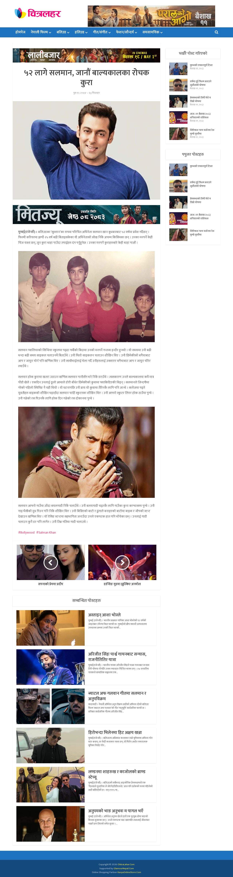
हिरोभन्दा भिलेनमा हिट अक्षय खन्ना (115, 732)
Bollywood (27, 532)
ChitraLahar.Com (126, 864)
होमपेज (20, 32)
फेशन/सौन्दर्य (125, 32)
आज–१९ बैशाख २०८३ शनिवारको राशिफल (200, 115)
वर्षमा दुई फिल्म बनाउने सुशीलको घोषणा (200, 83)
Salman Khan (47, 532)
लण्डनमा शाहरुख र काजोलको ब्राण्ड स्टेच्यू (116, 774)
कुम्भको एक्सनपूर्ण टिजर (201, 65)
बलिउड (61, 32)
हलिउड (79, 32)
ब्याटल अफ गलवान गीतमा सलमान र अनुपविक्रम (117, 696)
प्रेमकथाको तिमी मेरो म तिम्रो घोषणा (200, 99)
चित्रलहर (96, 93)
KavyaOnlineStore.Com (129, 872)
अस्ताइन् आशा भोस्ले (104, 615)
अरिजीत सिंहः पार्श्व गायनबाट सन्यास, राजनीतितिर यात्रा (117, 657)
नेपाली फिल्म (39, 32)
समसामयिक (151, 32)
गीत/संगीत (100, 32)
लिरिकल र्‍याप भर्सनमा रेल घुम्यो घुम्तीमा (202, 132)
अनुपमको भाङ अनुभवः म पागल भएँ (115, 811)
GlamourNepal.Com (124, 868)
